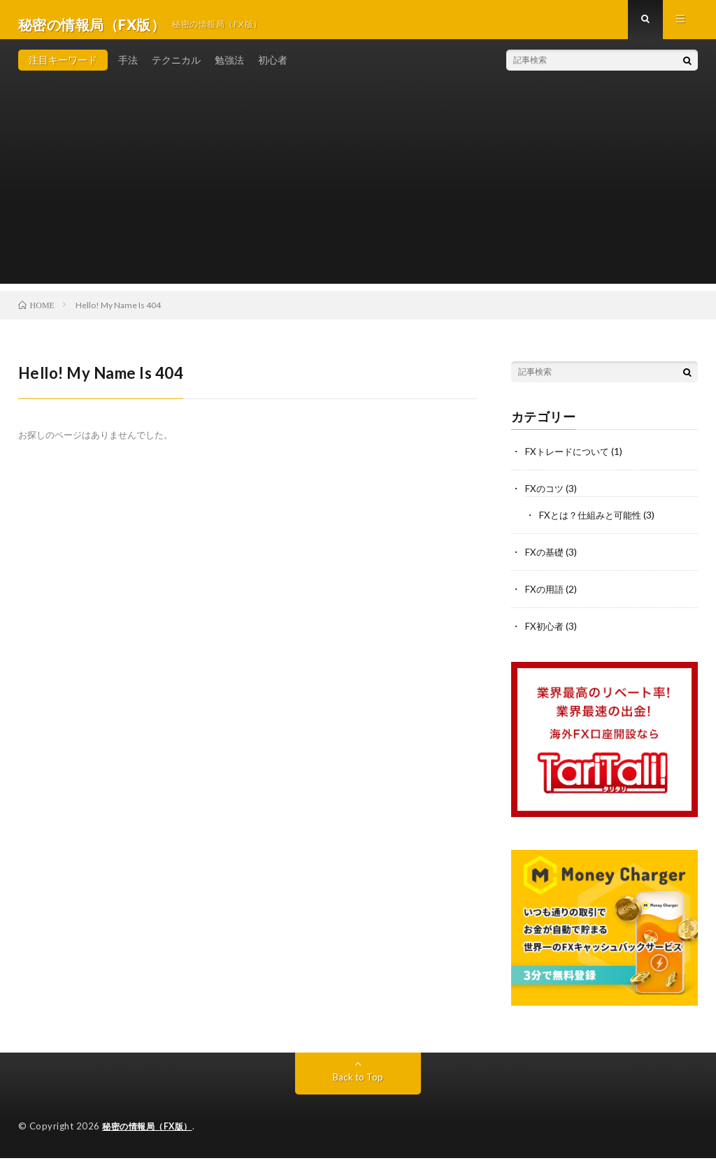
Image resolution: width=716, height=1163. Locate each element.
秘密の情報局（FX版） (150, 1131)
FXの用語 (545, 596)
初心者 (272, 69)
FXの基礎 (545, 559)
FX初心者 (545, 632)
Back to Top (357, 1082)
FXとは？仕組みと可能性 (593, 523)
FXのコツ (545, 497)
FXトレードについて (570, 461)
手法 (128, 69)
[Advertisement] (358, 196)
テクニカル (176, 69)
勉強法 (229, 69)
